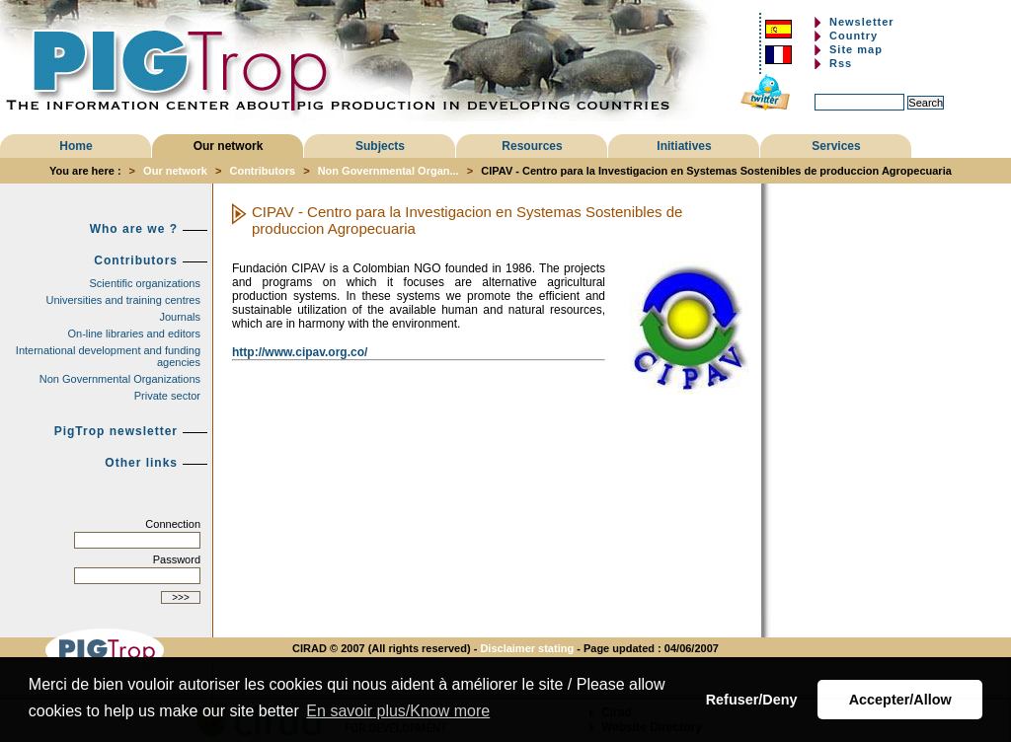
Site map (856, 49)
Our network (229, 146)
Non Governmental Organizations (119, 379)
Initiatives (684, 146)
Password (176, 559)
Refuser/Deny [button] (752, 699)
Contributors (262, 171)
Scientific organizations (144, 283)
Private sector (167, 396)
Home (75, 146)
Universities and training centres (122, 300)
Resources (532, 146)
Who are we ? (134, 229)
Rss (840, 63)
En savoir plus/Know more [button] (398, 711)
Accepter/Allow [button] (900, 699)
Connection (172, 524)
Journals (179, 317)
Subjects (380, 146)
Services (836, 146)
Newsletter (861, 22)
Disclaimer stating (527, 648)
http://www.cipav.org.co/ (299, 352)
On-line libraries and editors (133, 333)
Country (853, 35)
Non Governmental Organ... (388, 171)
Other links (141, 463)
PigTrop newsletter (116, 431)
